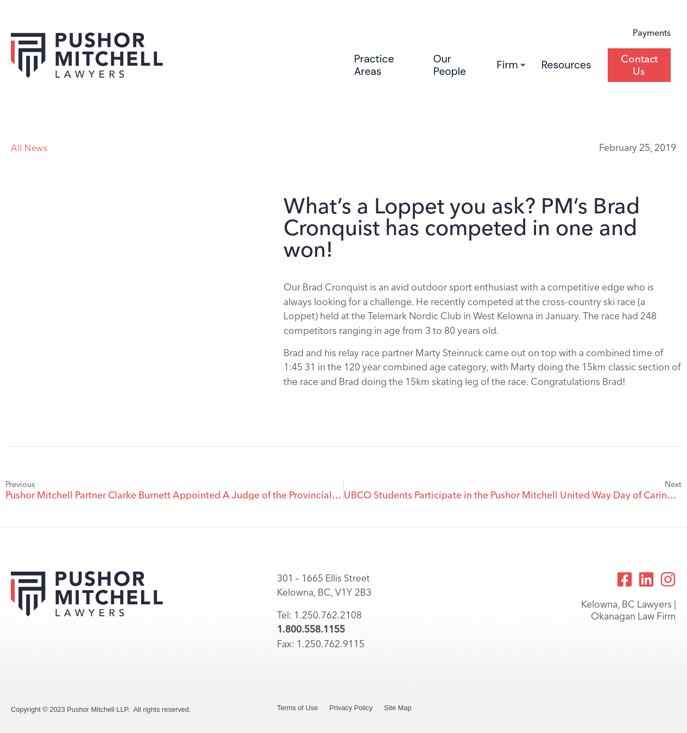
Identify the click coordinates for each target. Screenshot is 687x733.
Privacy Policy (351, 708)
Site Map (398, 708)
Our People (449, 65)
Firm (511, 65)
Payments (652, 33)
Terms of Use (297, 708)
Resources (566, 65)
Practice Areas (374, 65)
